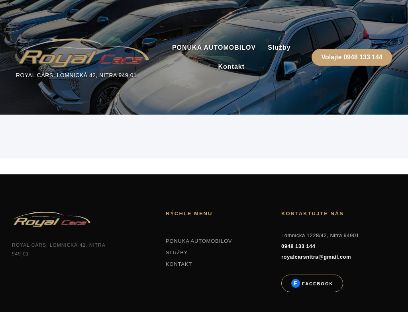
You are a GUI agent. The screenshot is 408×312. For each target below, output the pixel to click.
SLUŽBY (177, 252)
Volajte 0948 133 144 (351, 57)
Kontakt (231, 66)
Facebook (316, 283)
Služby (279, 47)
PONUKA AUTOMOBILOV (214, 47)
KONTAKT (179, 264)
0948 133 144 (298, 246)
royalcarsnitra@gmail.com (316, 257)
